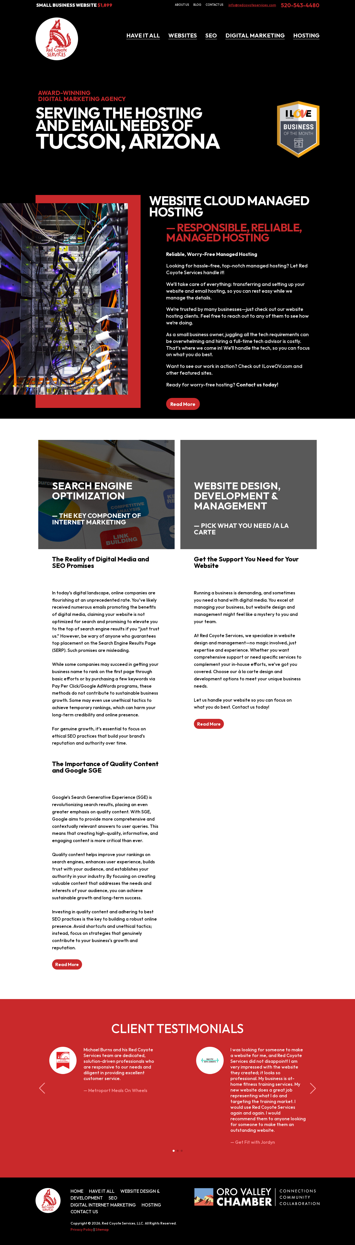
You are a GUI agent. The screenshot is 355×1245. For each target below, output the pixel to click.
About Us (182, 4)
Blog (197, 4)
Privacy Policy (82, 1229)
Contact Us (214, 4)
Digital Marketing (255, 35)
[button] (174, 1151)
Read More (182, 404)
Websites (182, 35)
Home (77, 1191)
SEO (211, 35)
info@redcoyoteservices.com (252, 5)
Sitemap (102, 1229)
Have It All (143, 35)
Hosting (306, 35)
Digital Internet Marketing (103, 1205)
